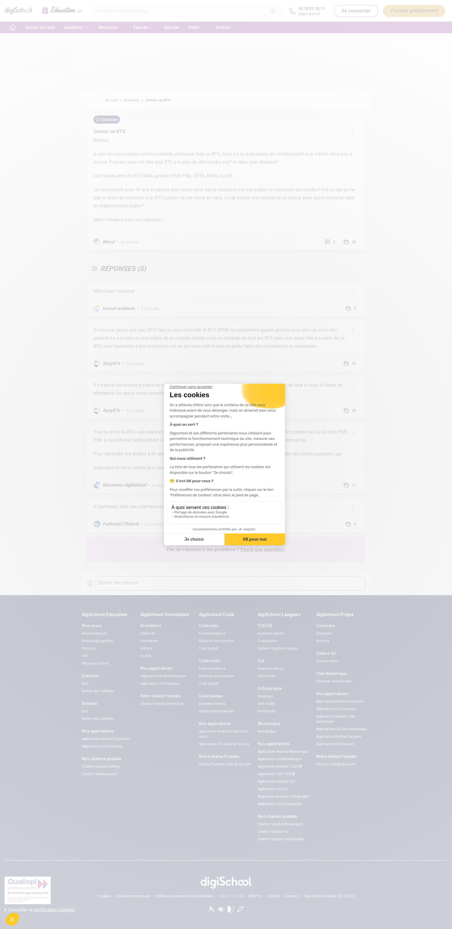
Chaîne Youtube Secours (335, 764)
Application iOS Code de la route (224, 744)
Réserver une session (216, 641)
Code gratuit (209, 648)
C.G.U (223, 896)
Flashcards (267, 676)
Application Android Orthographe (283, 796)
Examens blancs (212, 633)
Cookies (104, 896)
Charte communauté (133, 896)
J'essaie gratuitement (414, 10)
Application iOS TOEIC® (276, 774)
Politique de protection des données (184, 896)
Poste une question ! (262, 549)
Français (89, 648)
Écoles (145, 656)
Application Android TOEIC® (280, 767)
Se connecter (356, 11)
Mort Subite (267, 704)
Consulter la (40, 910)
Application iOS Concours (336, 709)
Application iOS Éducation (102, 746)
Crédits (273, 896)
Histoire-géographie (97, 641)
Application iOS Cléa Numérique (341, 729)
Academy (131, 100)
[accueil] (13, 27)
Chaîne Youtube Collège (101, 767)
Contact (291, 896)
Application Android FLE (276, 781)
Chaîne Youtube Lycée (99, 774)
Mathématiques (94, 633)
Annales (322, 641)
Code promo (267, 641)
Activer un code (40, 27)
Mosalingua (267, 731)
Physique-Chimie (95, 663)
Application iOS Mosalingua (279, 759)
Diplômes (147, 633)
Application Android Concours (340, 701)
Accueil (111, 100)
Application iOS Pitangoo (159, 684)
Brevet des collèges (98, 691)
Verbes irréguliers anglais (278, 648)
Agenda (171, 27)
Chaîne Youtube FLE (273, 832)
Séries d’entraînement (216, 711)
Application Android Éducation (106, 739)
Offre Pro (255, 896)
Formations (149, 641)
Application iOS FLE (273, 789)
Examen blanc (327, 661)
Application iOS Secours (335, 744)
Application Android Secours (338, 737)
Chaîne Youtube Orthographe (281, 839)
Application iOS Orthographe (280, 804)
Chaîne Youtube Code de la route (225, 764)
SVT (85, 656)
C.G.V (237, 896)
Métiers (146, 648)
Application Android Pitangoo (163, 676)
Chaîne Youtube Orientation (162, 704)
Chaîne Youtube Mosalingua (280, 824)
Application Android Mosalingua (283, 752)
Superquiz (266, 696)
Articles (223, 27)
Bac (85, 684)
